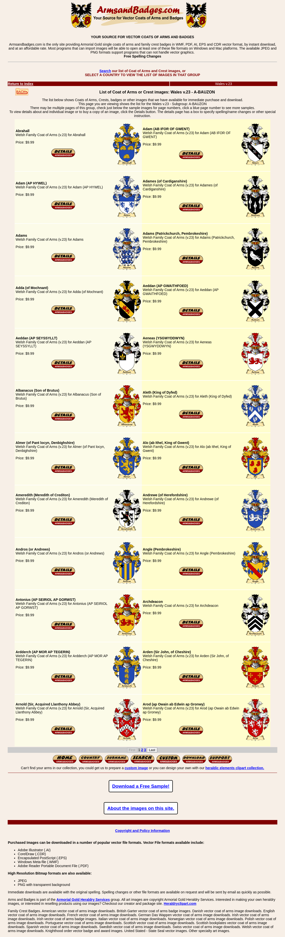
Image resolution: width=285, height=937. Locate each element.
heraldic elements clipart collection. (234, 768)
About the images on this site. (140, 808)
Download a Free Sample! (140, 786)
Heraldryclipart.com (180, 904)
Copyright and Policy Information (142, 831)
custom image (136, 768)
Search (105, 71)
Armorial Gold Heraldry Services (83, 900)
